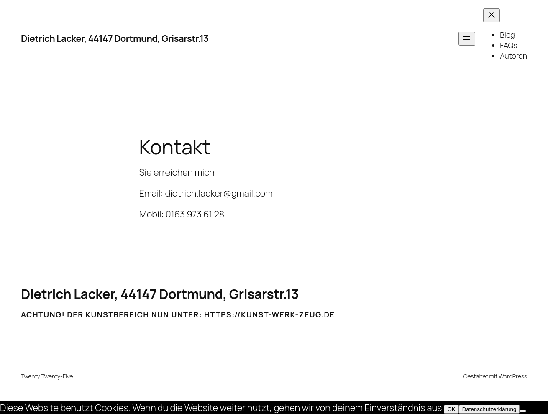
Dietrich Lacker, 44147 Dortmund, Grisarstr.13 (115, 38)
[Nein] (523, 411)
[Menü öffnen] (466, 39)
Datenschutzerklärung (489, 409)
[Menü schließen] (491, 15)
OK (451, 409)
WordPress (513, 376)
